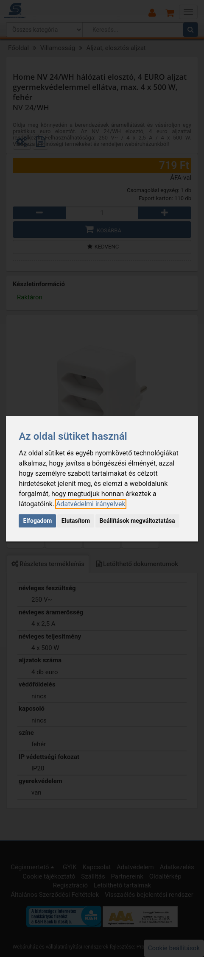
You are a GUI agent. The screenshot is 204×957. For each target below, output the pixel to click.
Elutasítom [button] (75, 520)
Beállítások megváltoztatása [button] (137, 520)
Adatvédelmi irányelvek (90, 504)
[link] (90, 504)
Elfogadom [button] (37, 520)
